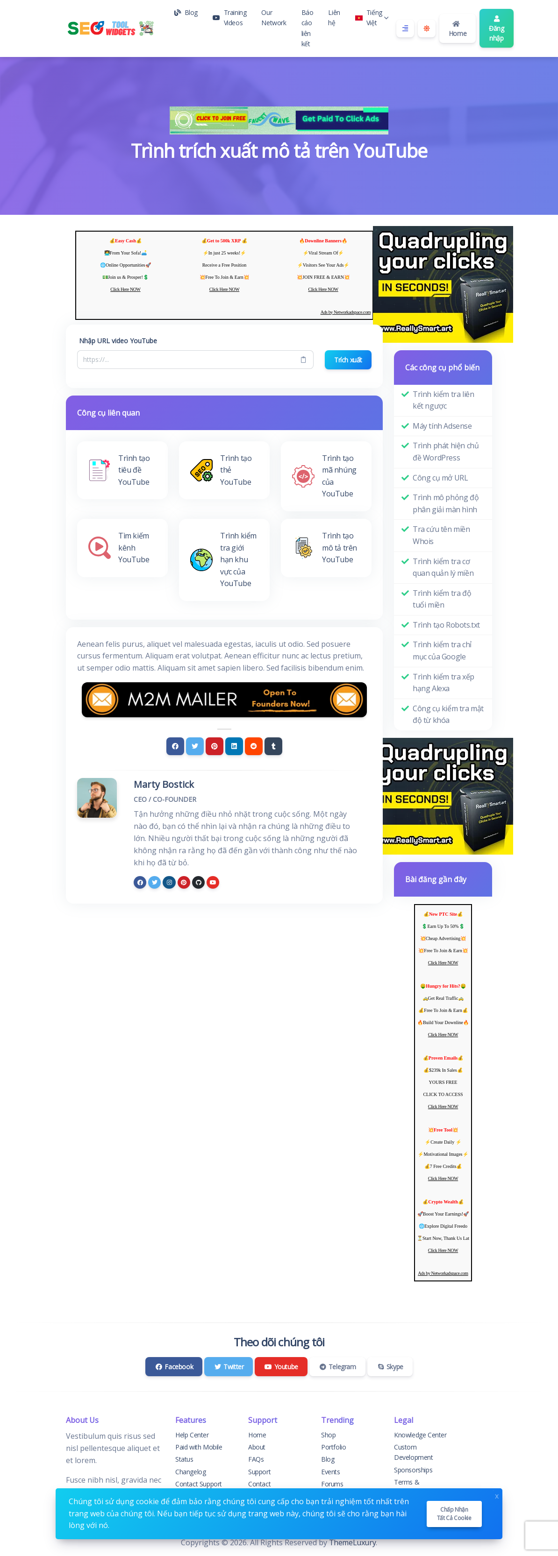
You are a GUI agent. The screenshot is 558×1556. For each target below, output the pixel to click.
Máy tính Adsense (442, 426)
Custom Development (413, 1452)
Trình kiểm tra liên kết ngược (443, 400)
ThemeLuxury (352, 1542)
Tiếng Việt (372, 17)
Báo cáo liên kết (307, 28)
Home (457, 29)
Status (184, 1459)
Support (259, 1471)
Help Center (192, 1434)
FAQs (256, 1459)
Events (330, 1471)
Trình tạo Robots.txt (446, 625)
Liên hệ (334, 17)
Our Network (273, 17)
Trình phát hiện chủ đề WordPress (446, 451)
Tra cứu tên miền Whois (441, 535)
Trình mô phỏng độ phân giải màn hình (446, 503)
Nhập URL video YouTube (118, 340)
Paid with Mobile (198, 1447)
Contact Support (198, 1483)
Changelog (190, 1471)
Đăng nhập (496, 28)
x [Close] (497, 1495)
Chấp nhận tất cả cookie (454, 1514)
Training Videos (229, 17)
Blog (186, 12)
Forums (332, 1483)
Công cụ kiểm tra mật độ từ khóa (448, 714)
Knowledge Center (420, 1434)
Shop (328, 1434)
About (256, 1447)
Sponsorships (413, 1469)
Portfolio (333, 1447)
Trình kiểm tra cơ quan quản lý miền (443, 567)
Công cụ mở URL (440, 478)
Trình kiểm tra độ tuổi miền (442, 599)
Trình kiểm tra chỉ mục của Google (442, 650)
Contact (259, 1483)
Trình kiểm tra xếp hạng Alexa (443, 683)
